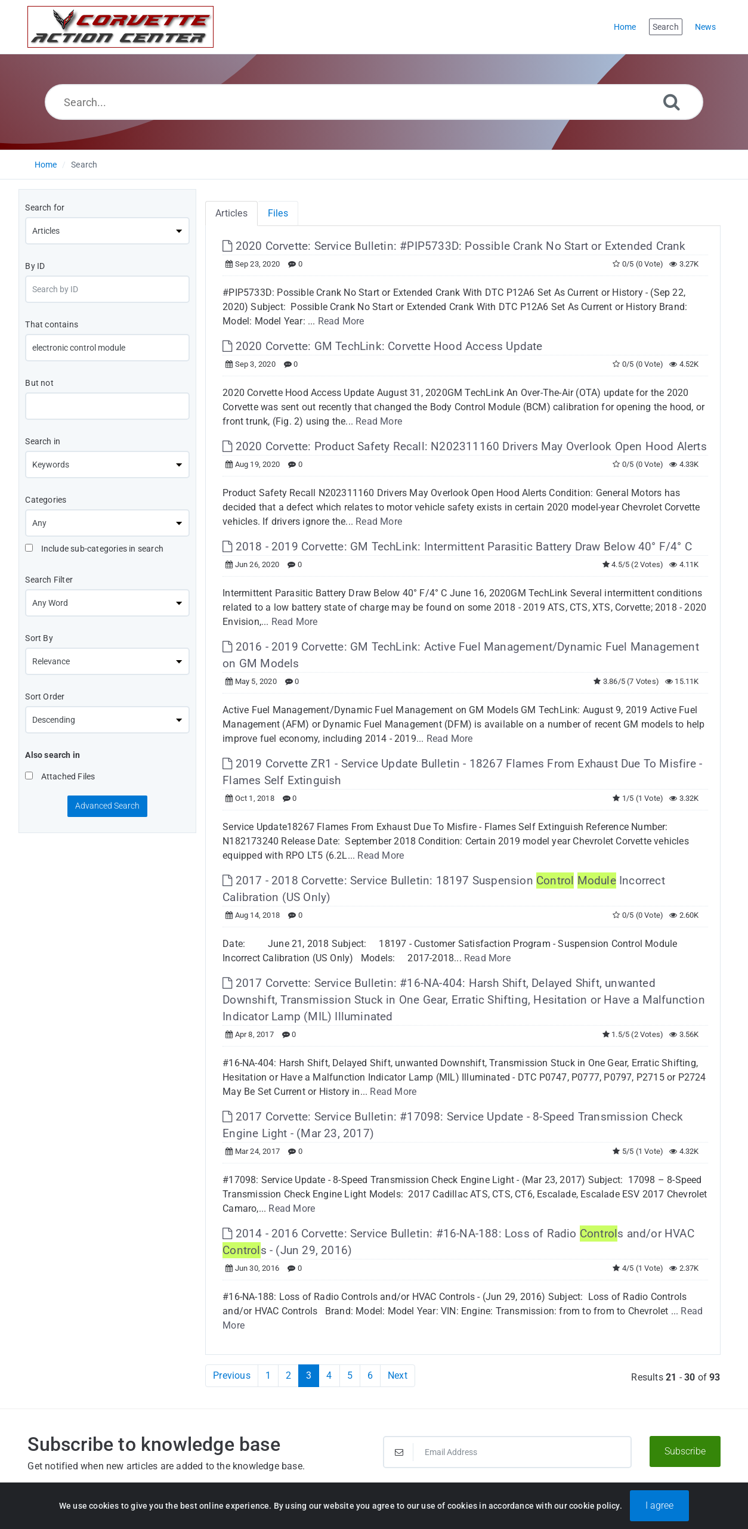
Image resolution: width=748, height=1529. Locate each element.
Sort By (38, 638)
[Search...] (374, 102)
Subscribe (685, 1451)
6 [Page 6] (370, 1375)
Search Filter (49, 579)
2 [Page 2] (288, 1375)
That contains (51, 324)
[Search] (672, 102)
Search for (44, 207)
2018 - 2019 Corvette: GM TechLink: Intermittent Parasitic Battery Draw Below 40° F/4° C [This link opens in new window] (457, 546)
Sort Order (44, 696)
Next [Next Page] (397, 1375)
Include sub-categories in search (94, 548)
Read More (341, 321)
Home (46, 164)
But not (39, 383)
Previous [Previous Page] (232, 1375)
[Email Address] (507, 1452)
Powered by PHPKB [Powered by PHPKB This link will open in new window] (312, 1506)
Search (84, 164)
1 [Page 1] (268, 1375)
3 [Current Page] (308, 1375)
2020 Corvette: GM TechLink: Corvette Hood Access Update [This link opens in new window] (382, 346)
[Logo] (120, 27)
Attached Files (60, 776)
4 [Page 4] (329, 1375)
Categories (45, 499)
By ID (35, 266)
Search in (42, 441)
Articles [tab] (231, 213)
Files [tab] (278, 213)
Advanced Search (107, 805)
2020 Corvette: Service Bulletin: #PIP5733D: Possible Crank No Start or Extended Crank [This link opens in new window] (453, 246)
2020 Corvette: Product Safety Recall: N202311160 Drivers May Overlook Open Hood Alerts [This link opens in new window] (464, 446)
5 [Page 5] (350, 1375)
